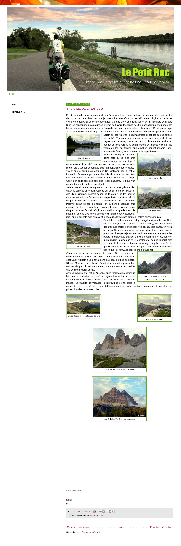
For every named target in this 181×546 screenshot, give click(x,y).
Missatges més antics (160, 527)
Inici (120, 527)
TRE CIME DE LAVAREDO (84, 108)
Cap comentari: (84, 511)
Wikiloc (80, 490)
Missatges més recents (78, 527)
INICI (11, 94)
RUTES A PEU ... (97, 515)
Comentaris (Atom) (90, 532)
